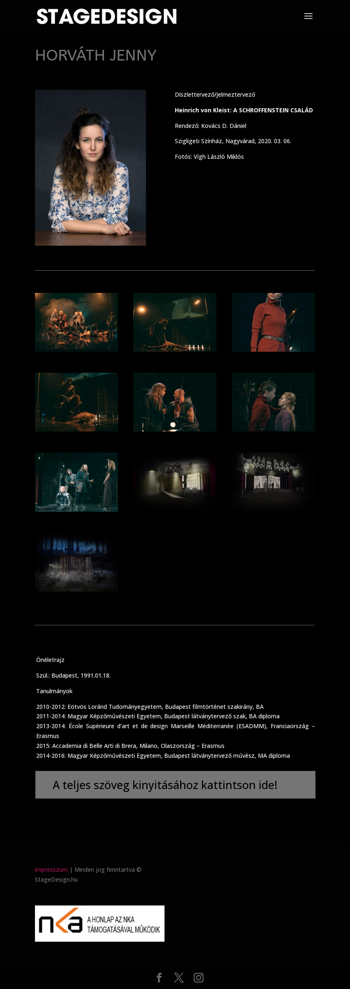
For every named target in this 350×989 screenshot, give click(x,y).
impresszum (51, 869)
